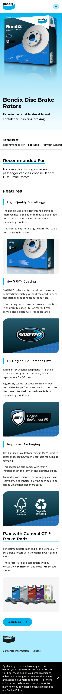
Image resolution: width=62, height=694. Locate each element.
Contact (37, 650)
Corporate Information (16, 650)
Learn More (17, 622)
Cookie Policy (14, 690)
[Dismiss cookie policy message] (58, 678)
